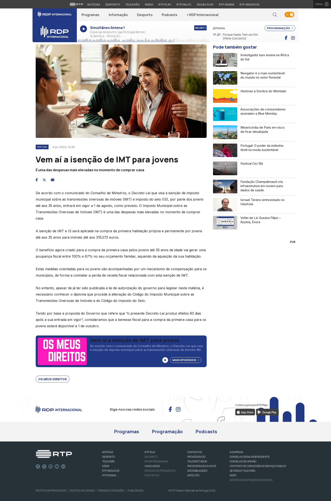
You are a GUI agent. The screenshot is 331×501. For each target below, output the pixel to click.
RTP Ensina (109, 475)
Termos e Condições (111, 490)
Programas (90, 14)
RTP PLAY (150, 452)
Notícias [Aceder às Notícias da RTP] (93, 4)
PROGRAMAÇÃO (280, 28)
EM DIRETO (151, 457)
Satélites (193, 475)
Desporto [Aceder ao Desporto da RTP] (112, 4)
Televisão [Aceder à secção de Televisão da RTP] (132, 4)
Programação (167, 431)
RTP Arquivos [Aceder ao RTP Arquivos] (249, 4)
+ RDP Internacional (202, 14)
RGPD (233, 475)
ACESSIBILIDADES (197, 470)
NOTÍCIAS (107, 452)
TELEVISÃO (108, 461)
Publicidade (136, 490)
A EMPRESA (236, 452)
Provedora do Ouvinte (201, 466)
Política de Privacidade (51, 490)
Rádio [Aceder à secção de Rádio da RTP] (149, 4)
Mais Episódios (185, 360)
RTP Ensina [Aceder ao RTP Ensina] (226, 4)
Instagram (50, 466)
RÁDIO (105, 466)
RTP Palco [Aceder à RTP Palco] (183, 4)
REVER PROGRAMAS (156, 461)
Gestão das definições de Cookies (251, 480)
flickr (63, 466)
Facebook (38, 466)
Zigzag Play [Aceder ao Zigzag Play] (205, 4)
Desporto (144, 14)
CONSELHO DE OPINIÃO (243, 461)
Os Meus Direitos (52, 379)
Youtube (57, 466)
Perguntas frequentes (160, 470)
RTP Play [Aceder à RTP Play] (165, 4)
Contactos (152, 475)
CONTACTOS (194, 452)
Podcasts (169, 14)
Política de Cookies (82, 490)
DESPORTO (108, 457)
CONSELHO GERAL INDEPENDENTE (250, 457)
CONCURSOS (152, 466)
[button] (275, 15)
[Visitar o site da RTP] (76, 4)
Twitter (44, 466)
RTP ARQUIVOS (110, 470)
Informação (118, 14)
